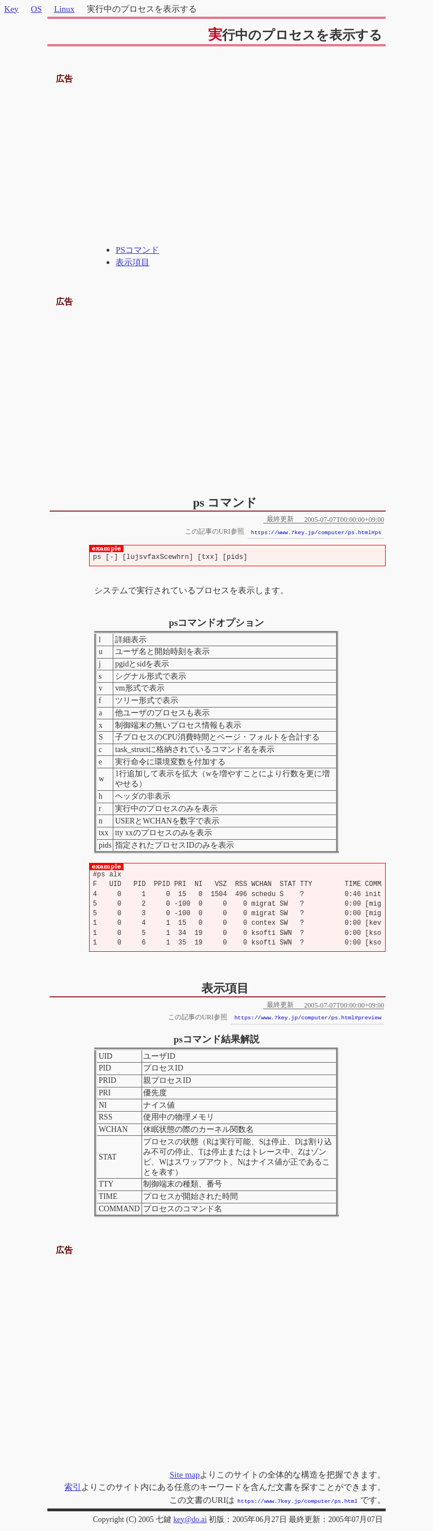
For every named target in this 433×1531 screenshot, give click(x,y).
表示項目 (132, 262)
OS (36, 9)
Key (12, 9)
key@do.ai (189, 1518)
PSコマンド (137, 249)
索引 (72, 1487)
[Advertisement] (216, 165)
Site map (185, 1474)
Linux (64, 9)
